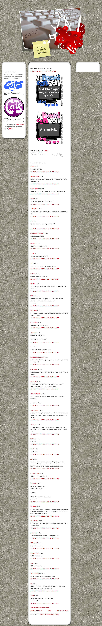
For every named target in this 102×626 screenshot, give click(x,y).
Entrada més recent (36, 610)
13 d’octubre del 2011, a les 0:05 (44, 591)
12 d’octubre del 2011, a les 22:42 (44, 548)
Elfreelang (33, 381)
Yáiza (32, 253)
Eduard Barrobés (19, 124)
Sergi (32, 198)
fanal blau (33, 347)
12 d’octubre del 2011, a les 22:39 (44, 434)
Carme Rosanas (35, 188)
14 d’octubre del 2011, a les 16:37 (44, 603)
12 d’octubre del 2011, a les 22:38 (44, 405)
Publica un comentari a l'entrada (39, 607)
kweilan (32, 243)
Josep (32, 595)
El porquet (33, 310)
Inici (49, 610)
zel (31, 263)
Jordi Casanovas (35, 394)
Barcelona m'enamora (36, 357)
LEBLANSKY (34, 543)
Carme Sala (34, 322)
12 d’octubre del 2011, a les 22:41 (44, 528)
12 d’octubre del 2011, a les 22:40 (44, 516)
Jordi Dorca (33, 369)
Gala (39, 152)
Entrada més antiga (62, 610)
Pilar (31, 563)
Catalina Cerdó (34, 473)
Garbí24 (32, 273)
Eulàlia (32, 221)
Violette (32, 296)
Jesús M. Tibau (34, 176)
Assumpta (33, 209)
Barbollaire (33, 483)
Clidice (32, 166)
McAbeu (32, 283)
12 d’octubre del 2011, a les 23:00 (44, 558)
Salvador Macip (35, 573)
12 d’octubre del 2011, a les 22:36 (44, 172)
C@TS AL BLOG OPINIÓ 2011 (43, 71)
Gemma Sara (34, 553)
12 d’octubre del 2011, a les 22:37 (44, 228)
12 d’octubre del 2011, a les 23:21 (44, 568)
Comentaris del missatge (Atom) (49, 614)
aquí (10, 129)
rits (31, 583)
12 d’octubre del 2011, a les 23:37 (44, 578)
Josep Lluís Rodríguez (37, 233)
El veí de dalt (34, 410)
